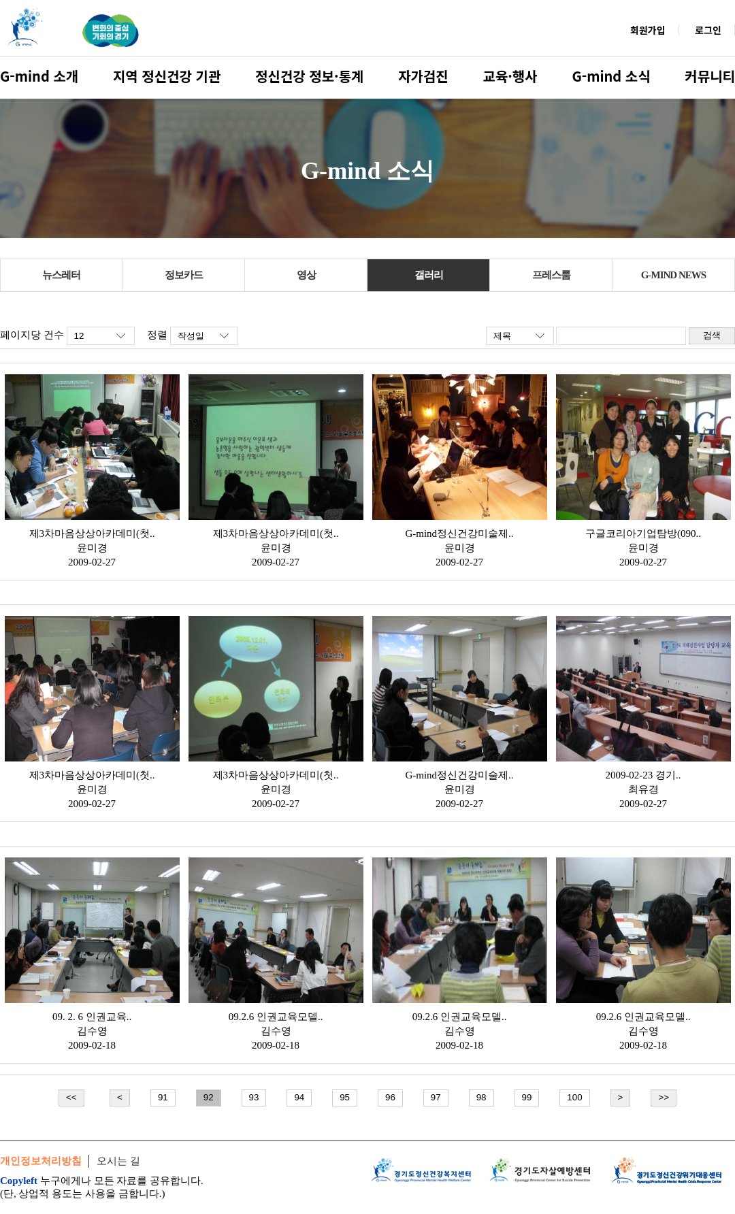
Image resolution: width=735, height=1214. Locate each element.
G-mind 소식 (611, 76)
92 (208, 1097)
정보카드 (184, 274)
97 (436, 1097)
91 (163, 1097)
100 (574, 1097)
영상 (306, 274)
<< (71, 1097)
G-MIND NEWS (673, 274)
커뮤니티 (710, 76)
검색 (712, 335)
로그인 (708, 30)
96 (390, 1097)
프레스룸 (551, 274)
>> (663, 1097)
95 (345, 1097)
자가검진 (423, 76)
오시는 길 (118, 1160)
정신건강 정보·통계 (309, 76)
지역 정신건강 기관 (166, 76)
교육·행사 (510, 76)
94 (299, 1097)
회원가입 (648, 30)
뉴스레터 (61, 274)
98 (481, 1097)
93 (254, 1097)
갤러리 (428, 274)
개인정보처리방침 (41, 1160)
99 (527, 1097)
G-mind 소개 (39, 76)
